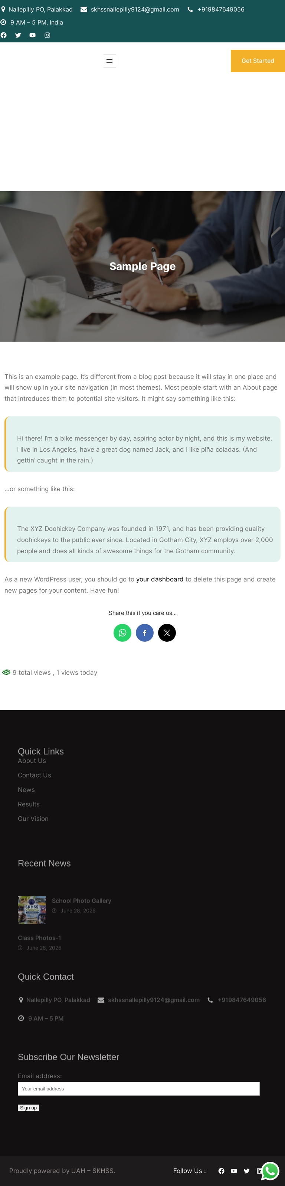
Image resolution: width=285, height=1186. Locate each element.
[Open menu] (109, 61)
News (26, 789)
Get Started (258, 60)
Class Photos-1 (39, 954)
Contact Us (34, 775)
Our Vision (33, 818)
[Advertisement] (142, 135)
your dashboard (160, 579)
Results (29, 804)
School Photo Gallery (81, 917)
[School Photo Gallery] (32, 928)
